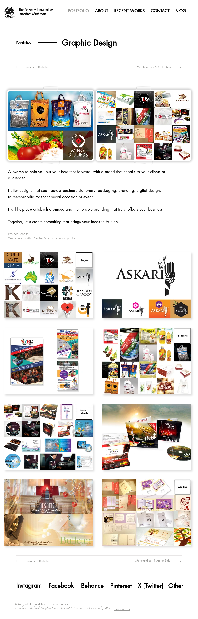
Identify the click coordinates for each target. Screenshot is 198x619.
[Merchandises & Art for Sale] (154, 66)
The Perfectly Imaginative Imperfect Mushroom (36, 11)
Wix (107, 608)
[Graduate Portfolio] (37, 66)
